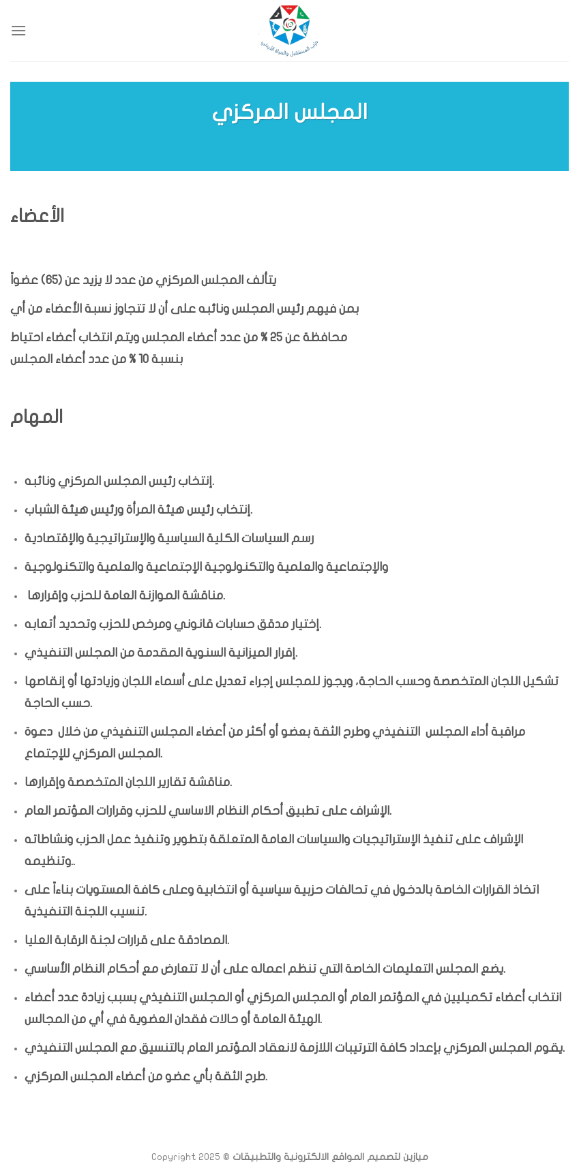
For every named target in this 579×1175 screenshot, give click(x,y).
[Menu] (18, 30)
